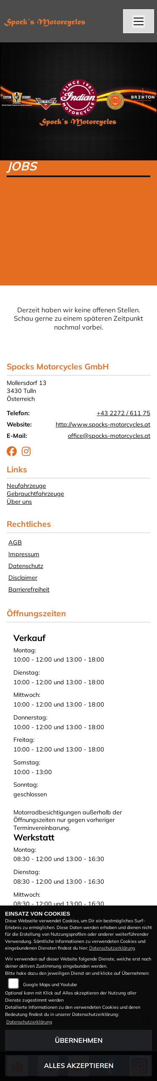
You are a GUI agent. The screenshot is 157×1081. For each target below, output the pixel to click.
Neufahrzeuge (26, 485)
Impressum (23, 554)
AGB (15, 542)
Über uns (19, 501)
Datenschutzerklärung (112, 948)
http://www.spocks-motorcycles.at (103, 424)
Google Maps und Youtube (50, 984)
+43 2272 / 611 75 (123, 413)
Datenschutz (25, 566)
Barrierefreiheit (28, 589)
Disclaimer (22, 577)
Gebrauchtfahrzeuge (35, 493)
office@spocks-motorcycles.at (109, 436)
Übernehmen (79, 1040)
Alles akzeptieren (78, 1065)
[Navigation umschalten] (138, 21)
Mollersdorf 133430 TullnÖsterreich (26, 390)
